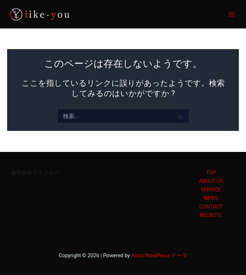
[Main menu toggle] (231, 14)
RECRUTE (211, 215)
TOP (211, 172)
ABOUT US (211, 181)
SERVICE (211, 189)
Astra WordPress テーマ (159, 255)
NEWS (211, 198)
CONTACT (211, 206)
